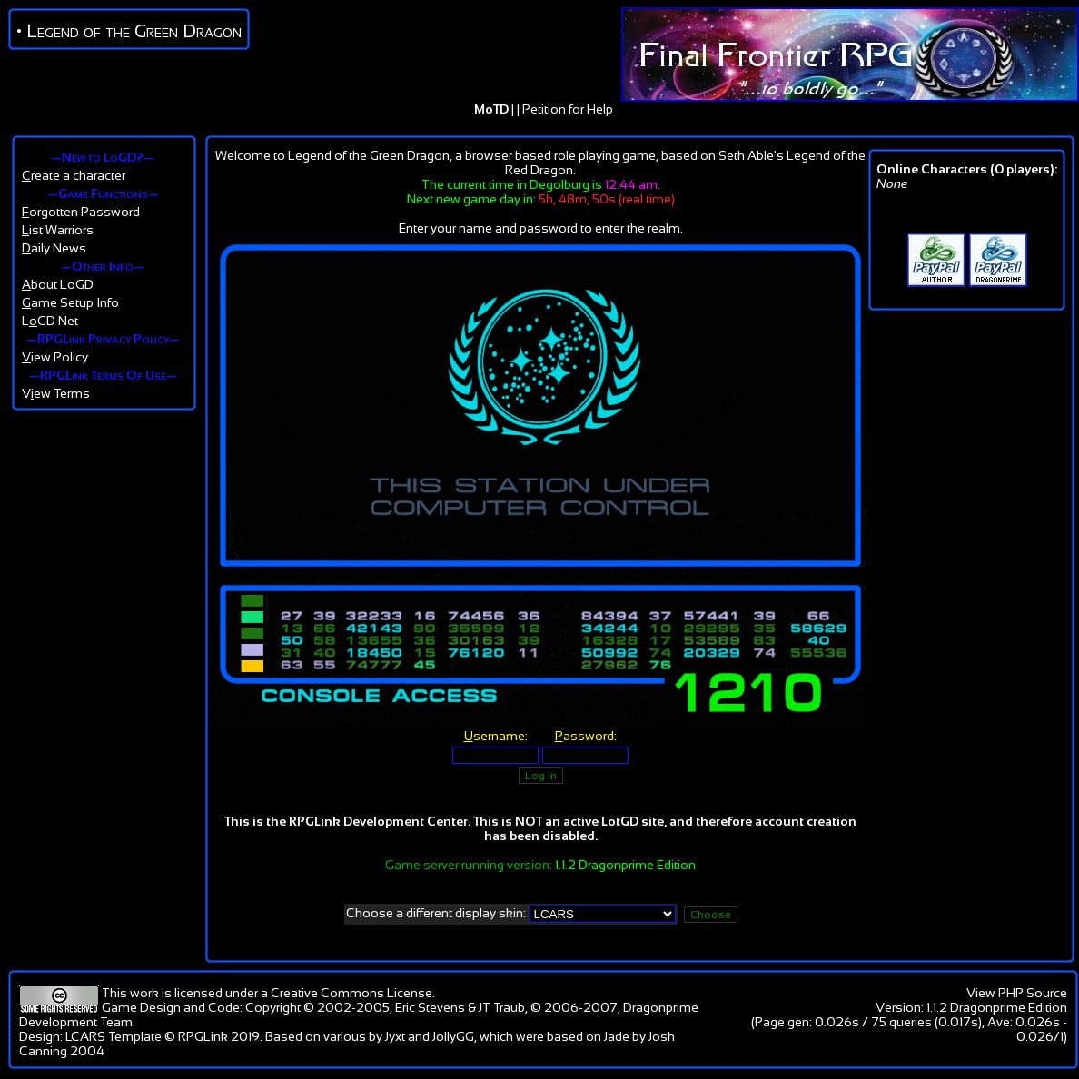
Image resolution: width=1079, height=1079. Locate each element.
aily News (54, 248)
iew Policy (55, 357)
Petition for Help (567, 109)
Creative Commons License (351, 992)
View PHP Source (1016, 992)
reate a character (73, 175)
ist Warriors (58, 230)
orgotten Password (81, 211)
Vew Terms (56, 393)
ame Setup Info (70, 302)
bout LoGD (58, 284)
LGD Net (50, 320)
